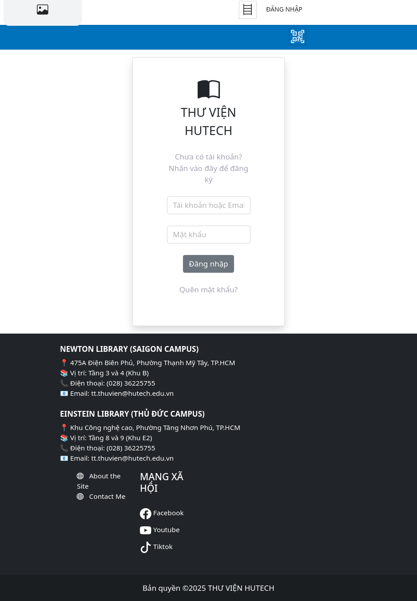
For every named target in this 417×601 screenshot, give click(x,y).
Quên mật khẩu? (208, 289)
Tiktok (163, 546)
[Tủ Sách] (248, 10)
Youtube (166, 529)
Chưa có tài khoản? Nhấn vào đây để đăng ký (208, 167)
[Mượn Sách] (297, 36)
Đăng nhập (284, 9)
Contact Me (107, 496)
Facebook (168, 512)
